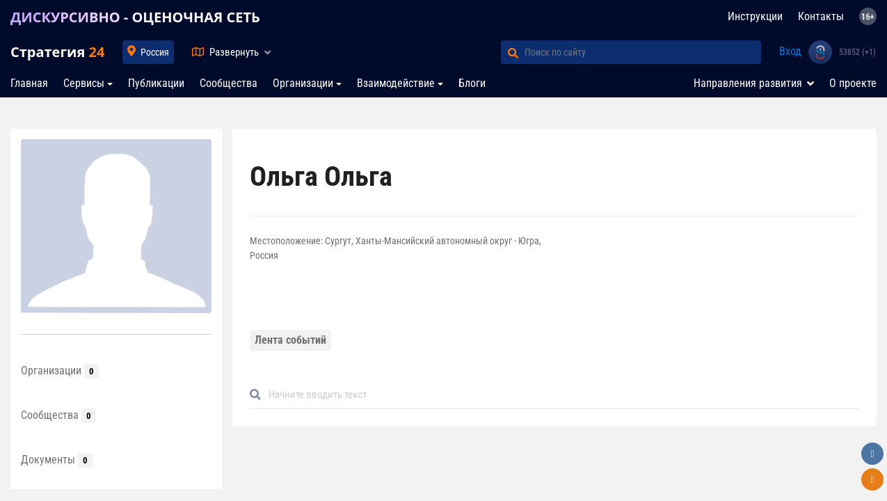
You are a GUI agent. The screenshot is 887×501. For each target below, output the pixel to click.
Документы (57, 459)
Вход (790, 51)
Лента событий (290, 340)
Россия (155, 52)
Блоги (472, 83)
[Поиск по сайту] (643, 52)
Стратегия (57, 51)
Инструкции (755, 16)
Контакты (821, 16)
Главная (29, 83)
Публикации (156, 83)
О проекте (853, 83)
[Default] (560, 395)
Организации (303, 83)
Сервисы (83, 83)
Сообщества (228, 83)
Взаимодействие (396, 83)
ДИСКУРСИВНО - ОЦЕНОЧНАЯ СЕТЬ (135, 17)
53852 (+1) (857, 52)
